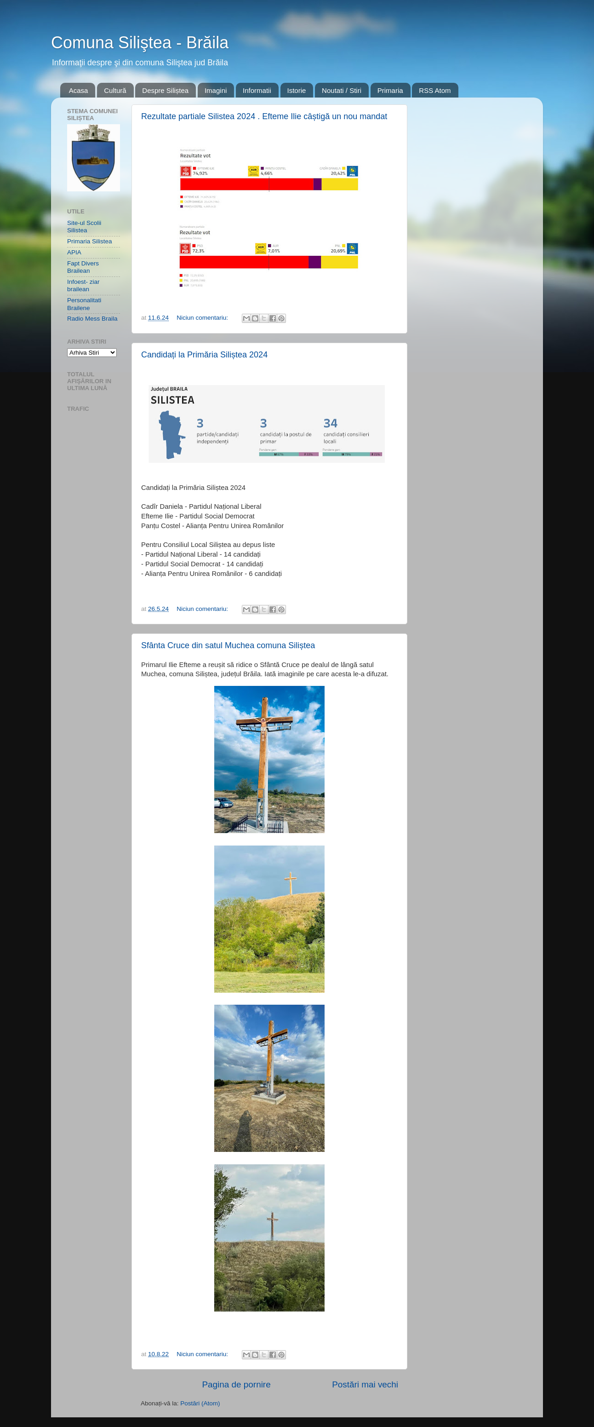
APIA (74, 252)
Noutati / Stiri (341, 90)
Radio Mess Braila (92, 318)
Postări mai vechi (365, 1384)
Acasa (78, 90)
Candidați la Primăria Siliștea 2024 (204, 354)
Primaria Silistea (89, 241)
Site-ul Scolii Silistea (84, 226)
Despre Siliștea (165, 90)
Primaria (390, 90)
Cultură (115, 90)
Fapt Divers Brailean (83, 267)
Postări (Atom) (200, 1403)
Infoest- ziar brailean (83, 285)
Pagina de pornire (236, 1384)
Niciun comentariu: (203, 317)
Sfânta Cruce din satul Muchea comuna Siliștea (228, 645)
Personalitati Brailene (84, 304)
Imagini (216, 90)
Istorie (296, 90)
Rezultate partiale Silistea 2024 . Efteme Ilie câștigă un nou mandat (264, 116)
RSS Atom (435, 90)
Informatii (257, 90)
